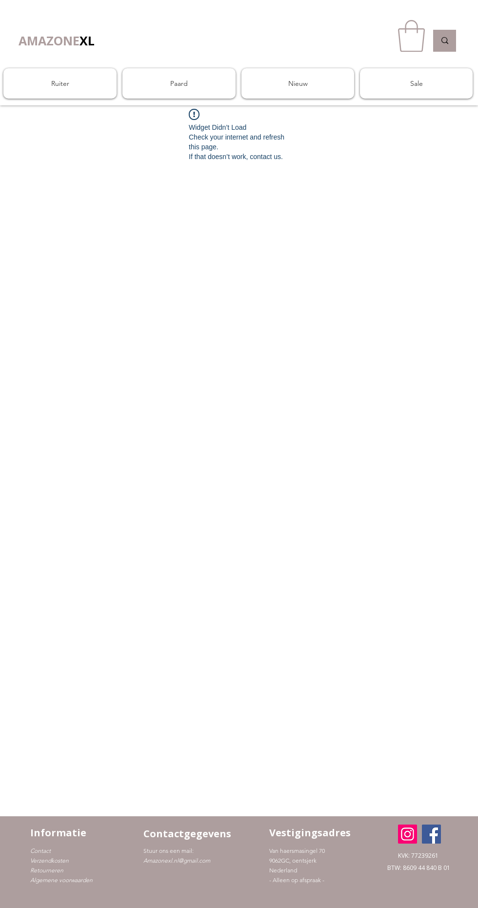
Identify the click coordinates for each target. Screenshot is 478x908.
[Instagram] (407, 834)
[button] (411, 36)
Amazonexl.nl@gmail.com (176, 860)
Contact (40, 850)
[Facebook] (431, 834)
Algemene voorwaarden (61, 880)
